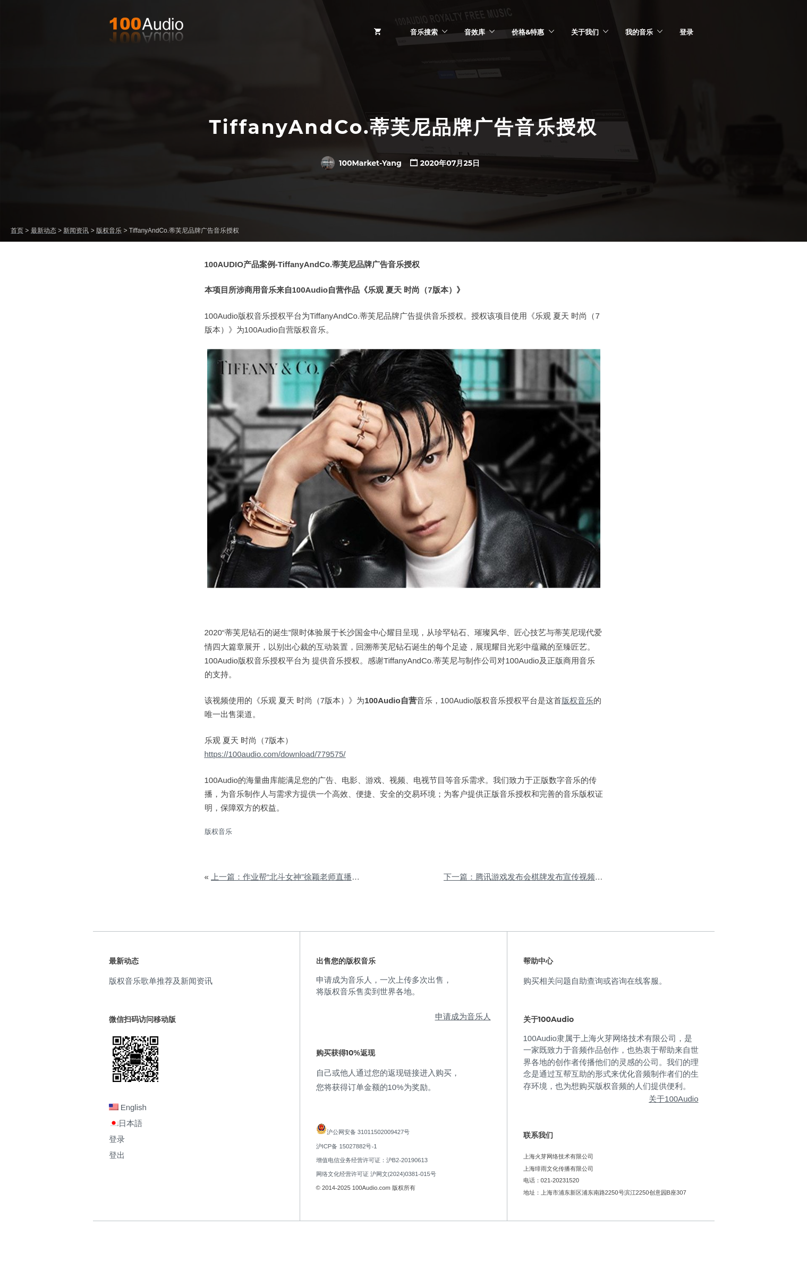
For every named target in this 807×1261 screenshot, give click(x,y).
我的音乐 (639, 32)
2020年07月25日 (450, 163)
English (128, 1107)
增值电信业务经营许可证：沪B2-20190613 (372, 1160)
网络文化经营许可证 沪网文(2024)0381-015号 (376, 1174)
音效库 (474, 32)
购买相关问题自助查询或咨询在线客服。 (595, 980)
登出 (117, 1155)
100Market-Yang (361, 163)
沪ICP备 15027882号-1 (346, 1146)
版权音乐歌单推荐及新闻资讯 (161, 980)
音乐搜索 (424, 32)
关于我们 (585, 32)
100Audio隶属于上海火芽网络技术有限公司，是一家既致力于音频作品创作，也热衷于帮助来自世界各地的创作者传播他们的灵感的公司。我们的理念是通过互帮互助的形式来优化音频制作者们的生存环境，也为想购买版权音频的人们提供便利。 (611, 1062)
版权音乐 (577, 700)
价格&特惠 (528, 32)
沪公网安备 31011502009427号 (368, 1132)
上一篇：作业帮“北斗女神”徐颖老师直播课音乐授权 (301, 876)
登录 (686, 32)
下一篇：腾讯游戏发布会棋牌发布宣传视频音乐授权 (535, 876)
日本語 (125, 1123)
